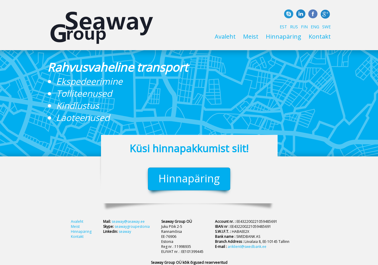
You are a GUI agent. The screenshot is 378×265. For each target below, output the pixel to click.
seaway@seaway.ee (128, 221)
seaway (125, 231)
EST (283, 27)
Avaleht (225, 36)
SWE (326, 27)
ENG (315, 27)
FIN (304, 27)
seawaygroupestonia (132, 226)
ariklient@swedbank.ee (247, 246)
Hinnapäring (283, 36)
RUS (294, 27)
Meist (250, 36)
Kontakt (320, 36)
